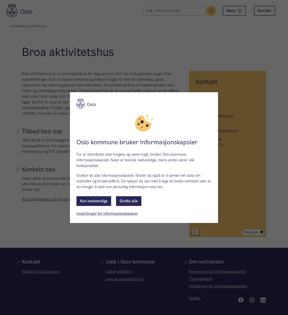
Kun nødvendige (93, 201)
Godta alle (129, 201)
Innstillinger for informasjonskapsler (107, 213)
